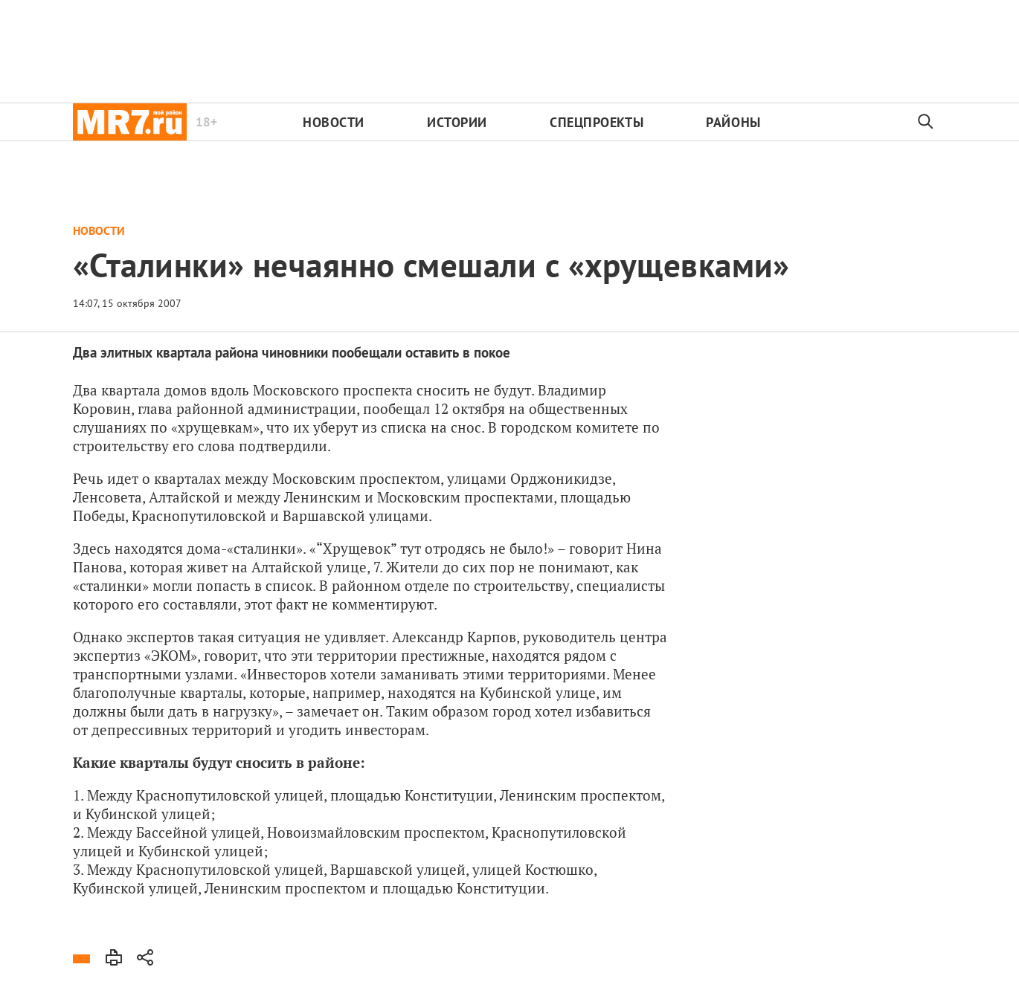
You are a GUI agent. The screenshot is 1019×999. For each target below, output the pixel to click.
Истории (457, 122)
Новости (333, 122)
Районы (733, 122)
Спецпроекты (596, 122)
